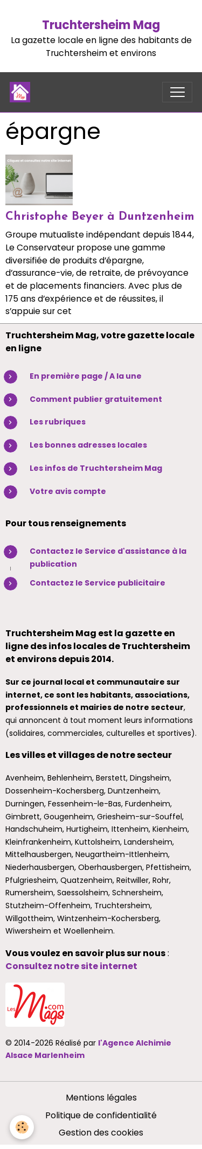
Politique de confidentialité (101, 1115)
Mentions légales (101, 1097)
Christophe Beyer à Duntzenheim (99, 216)
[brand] (22, 92)
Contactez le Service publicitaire (97, 582)
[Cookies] (22, 1127)
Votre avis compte (68, 491)
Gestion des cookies (101, 1132)
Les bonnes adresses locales (88, 445)
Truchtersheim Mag (101, 25)
